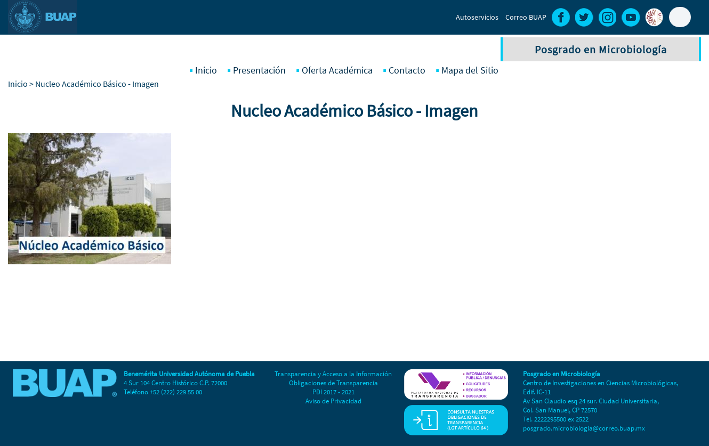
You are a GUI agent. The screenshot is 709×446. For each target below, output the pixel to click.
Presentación (259, 70)
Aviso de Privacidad (333, 401)
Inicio (206, 70)
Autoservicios (477, 17)
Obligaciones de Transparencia (333, 382)
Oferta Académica (337, 70)
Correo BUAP (525, 17)
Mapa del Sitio (469, 70)
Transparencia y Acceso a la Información (333, 373)
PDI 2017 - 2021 (333, 391)
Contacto (407, 70)
